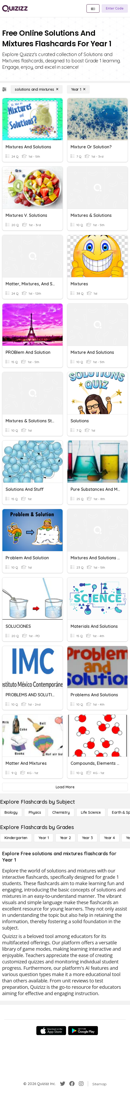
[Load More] (65, 787)
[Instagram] (81, 1083)
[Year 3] (87, 838)
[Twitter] (62, 1083)
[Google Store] (83, 1030)
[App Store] (51, 1030)
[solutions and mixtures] (37, 89)
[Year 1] (78, 89)
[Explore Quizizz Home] (15, 8)
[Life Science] (90, 812)
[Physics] (35, 812)
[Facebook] (72, 1083)
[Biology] (11, 812)
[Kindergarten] (16, 838)
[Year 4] (109, 838)
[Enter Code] (115, 8)
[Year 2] (65, 838)
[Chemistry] (61, 812)
